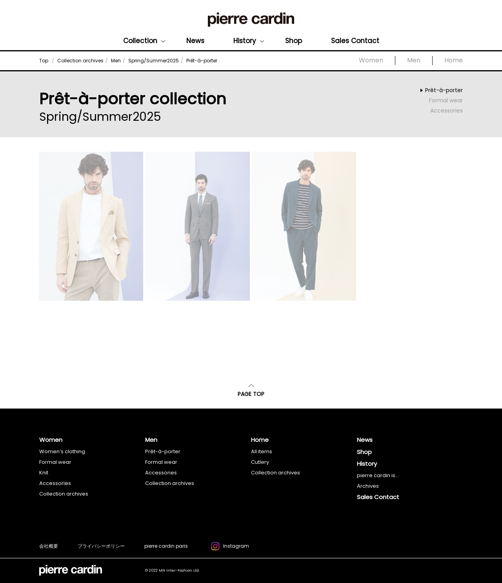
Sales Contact (355, 40)
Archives (368, 486)
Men (413, 60)
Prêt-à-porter (444, 90)
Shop (293, 40)
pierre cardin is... (378, 475)
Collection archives (63, 494)
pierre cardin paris (166, 546)
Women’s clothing (62, 451)
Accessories (446, 110)
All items (261, 451)
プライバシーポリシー (101, 546)
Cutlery (260, 462)
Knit (43, 472)
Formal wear (446, 100)
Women (371, 60)
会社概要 (48, 546)
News (195, 40)
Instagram (230, 547)
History (244, 40)
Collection (140, 40)
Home (453, 60)
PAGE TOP (251, 391)
